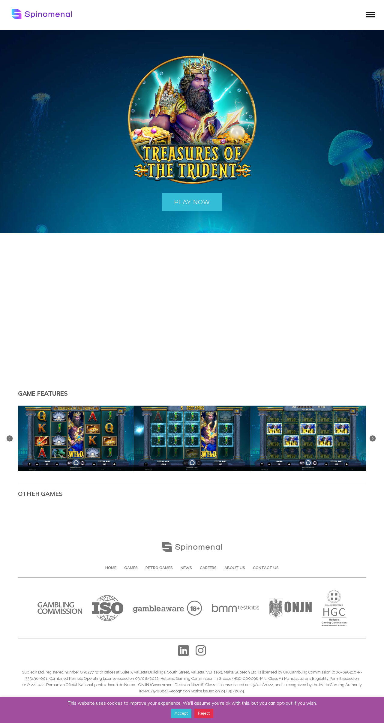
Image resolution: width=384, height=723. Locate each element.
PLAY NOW (192, 202)
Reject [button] (204, 713)
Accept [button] (181, 713)
